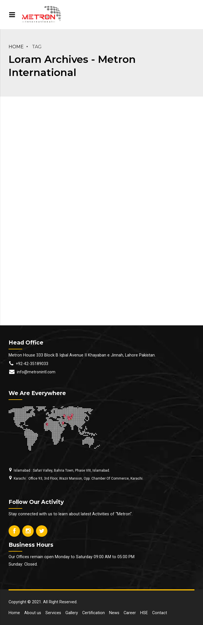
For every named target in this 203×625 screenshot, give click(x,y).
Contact (159, 612)
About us (32, 612)
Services (53, 612)
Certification (93, 612)
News (114, 612)
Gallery (71, 612)
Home (16, 46)
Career (130, 612)
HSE (144, 612)
